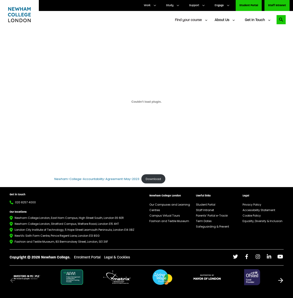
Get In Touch (255, 20)
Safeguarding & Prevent (212, 226)
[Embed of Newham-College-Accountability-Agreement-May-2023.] (146, 101)
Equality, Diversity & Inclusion (262, 221)
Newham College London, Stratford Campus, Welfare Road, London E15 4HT (67, 224)
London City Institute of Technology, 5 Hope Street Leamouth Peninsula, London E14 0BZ (74, 230)
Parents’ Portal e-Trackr (212, 215)
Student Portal (248, 5)
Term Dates (204, 221)
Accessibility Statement (259, 210)
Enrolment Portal (87, 257)
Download (153, 179)
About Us (222, 20)
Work (147, 5)
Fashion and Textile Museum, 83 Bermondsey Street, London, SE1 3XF (61, 242)
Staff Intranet (277, 5)
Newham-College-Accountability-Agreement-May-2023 (96, 179)
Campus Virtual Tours (164, 215)
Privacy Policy (252, 205)
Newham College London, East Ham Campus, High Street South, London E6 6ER (69, 218)
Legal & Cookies (117, 257)
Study (170, 5)
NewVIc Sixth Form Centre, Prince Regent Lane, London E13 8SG (57, 236)
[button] (280, 280)
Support (194, 5)
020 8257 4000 (25, 202)
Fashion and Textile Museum (169, 221)
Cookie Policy (252, 215)
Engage (219, 5)
